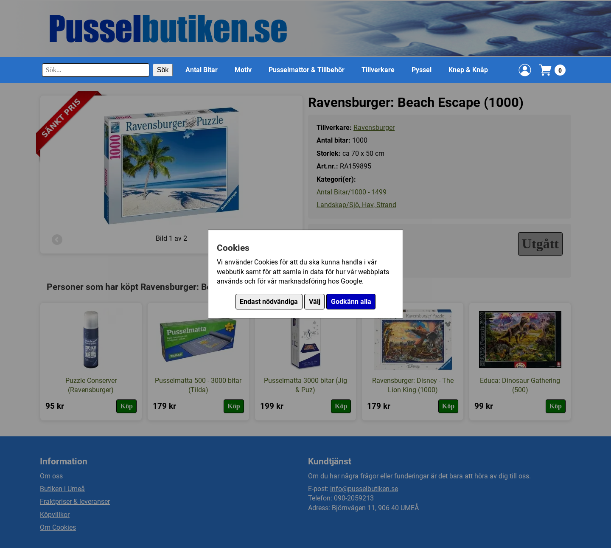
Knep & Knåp (468, 70)
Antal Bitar (201, 70)
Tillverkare (378, 70)
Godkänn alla (351, 302)
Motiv (243, 70)
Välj (314, 302)
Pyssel (422, 70)
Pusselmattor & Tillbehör (307, 70)
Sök (163, 69)
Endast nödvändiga (269, 302)
